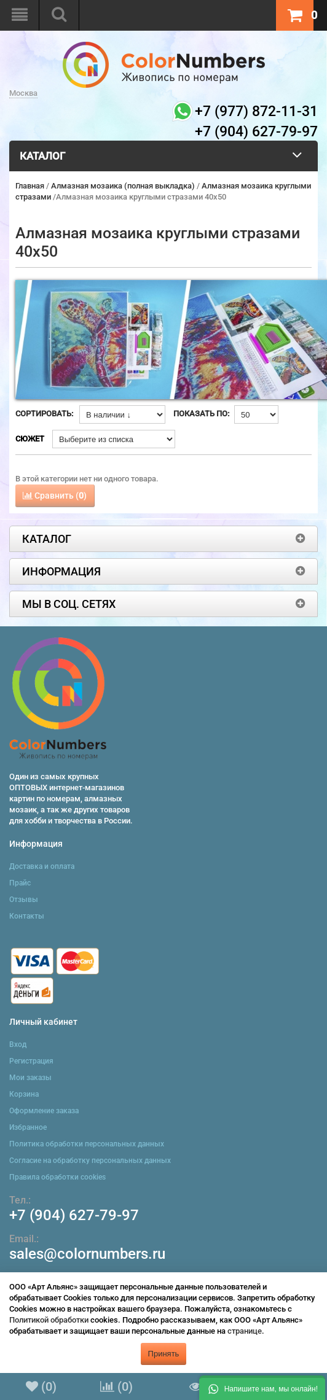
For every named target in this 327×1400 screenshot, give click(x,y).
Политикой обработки (49, 1319)
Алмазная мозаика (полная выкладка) (123, 185)
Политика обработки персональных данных (86, 1144)
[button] (262, 1387)
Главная (29, 185)
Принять (163, 1353)
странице (244, 1331)
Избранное (28, 1127)
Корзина (24, 1094)
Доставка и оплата (41, 866)
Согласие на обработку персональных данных (90, 1160)
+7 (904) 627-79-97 (74, 1215)
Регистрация (31, 1061)
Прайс (20, 883)
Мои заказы (30, 1077)
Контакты (26, 916)
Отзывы (23, 899)
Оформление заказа (44, 1110)
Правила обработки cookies (57, 1177)
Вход (17, 1044)
